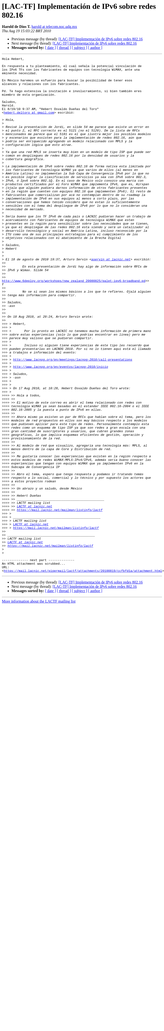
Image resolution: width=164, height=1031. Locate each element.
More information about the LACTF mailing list (38, 704)
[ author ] (95, 48)
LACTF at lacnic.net (34, 596)
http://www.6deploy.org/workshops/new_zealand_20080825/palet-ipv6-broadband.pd (73, 326)
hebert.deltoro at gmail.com (29, 124)
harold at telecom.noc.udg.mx (54, 27)
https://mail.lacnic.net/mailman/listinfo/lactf (59, 601)
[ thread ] (64, 48)
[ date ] (50, 48)
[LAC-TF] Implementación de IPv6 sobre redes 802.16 (100, 39)
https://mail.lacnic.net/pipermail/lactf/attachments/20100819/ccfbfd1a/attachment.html (83, 674)
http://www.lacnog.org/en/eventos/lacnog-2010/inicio (60, 429)
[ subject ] (79, 48)
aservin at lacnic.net (110, 300)
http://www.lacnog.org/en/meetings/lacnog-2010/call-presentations (72, 420)
